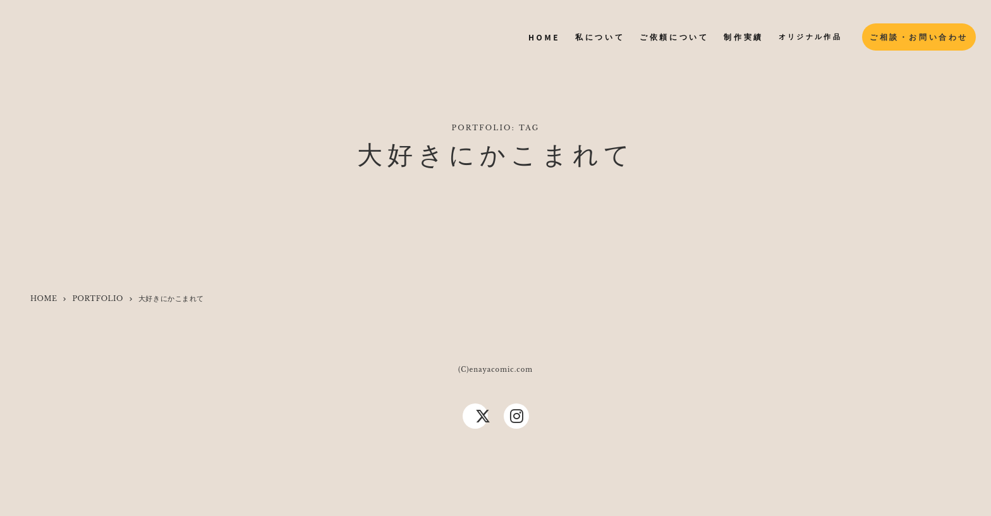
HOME (43, 298)
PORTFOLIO (97, 298)
